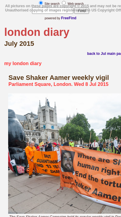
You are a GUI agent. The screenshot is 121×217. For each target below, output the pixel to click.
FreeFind (68, 18)
